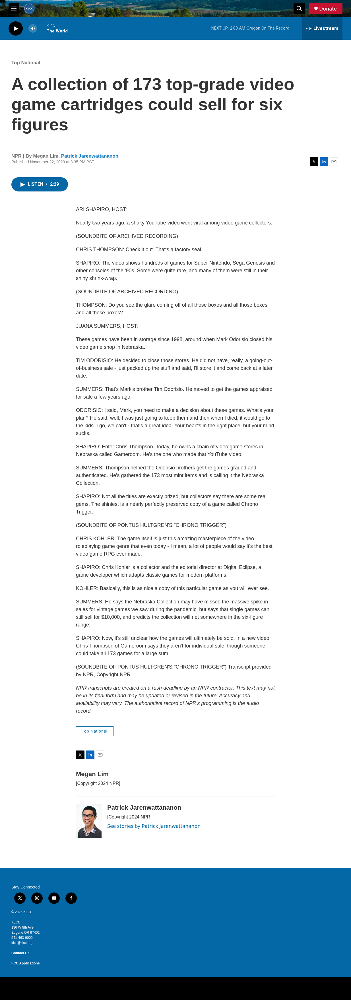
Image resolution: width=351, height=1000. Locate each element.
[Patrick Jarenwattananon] (89, 821)
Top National (25, 62)
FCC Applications (25, 963)
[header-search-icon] (299, 8)
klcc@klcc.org (21, 943)
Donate (328, 9)
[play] (15, 28)
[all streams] (322, 28)
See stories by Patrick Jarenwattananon (154, 825)
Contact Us (20, 953)
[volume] (33, 28)
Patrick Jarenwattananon (89, 156)
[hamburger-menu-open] (14, 8)
